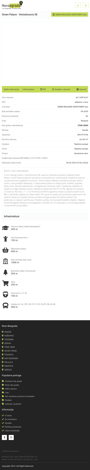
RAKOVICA (8, 366)
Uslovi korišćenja (12, 430)
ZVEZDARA (9, 339)
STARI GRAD (83, 125)
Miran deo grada (12, 385)
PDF (43, 89)
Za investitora (11, 419)
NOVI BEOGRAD (11, 358)
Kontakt (8, 423)
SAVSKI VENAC (10, 350)
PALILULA (8, 362)
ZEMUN (7, 343)
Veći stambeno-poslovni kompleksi (20, 396)
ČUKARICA (8, 354)
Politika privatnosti (13, 426)
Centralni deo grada (13, 381)
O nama (8, 415)
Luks (7, 392)
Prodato (8, 400)
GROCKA (8, 369)
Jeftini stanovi (11, 388)
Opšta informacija (11, 89)
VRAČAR (7, 332)
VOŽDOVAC (9, 335)
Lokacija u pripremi (13, 404)
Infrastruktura (28, 89)
